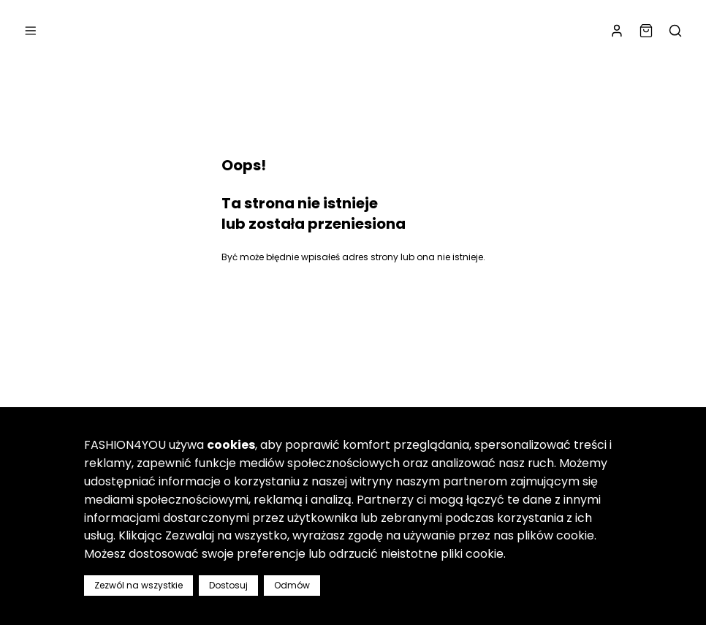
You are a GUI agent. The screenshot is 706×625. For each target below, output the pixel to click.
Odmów (292, 585)
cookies (231, 444)
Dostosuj (228, 585)
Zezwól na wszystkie (138, 585)
